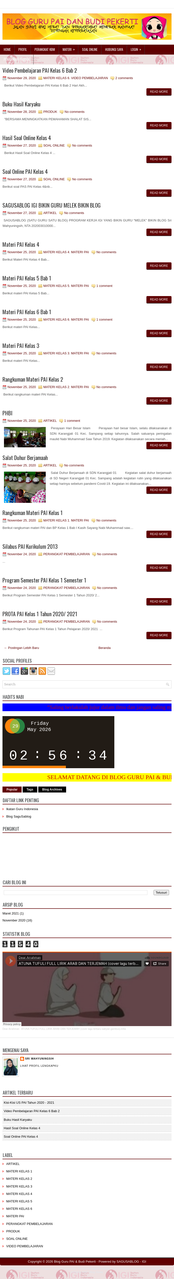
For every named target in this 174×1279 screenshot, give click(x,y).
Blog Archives (52, 789)
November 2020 (14, 920)
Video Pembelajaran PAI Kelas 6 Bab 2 (39, 70)
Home (7, 49)
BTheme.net (126, 1268)
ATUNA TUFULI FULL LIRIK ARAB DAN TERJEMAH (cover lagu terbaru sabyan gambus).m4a (73, 1029)
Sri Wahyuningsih (39, 1058)
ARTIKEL (50, 213)
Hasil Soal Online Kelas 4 (26, 137)
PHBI (7, 413)
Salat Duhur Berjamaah (25, 457)
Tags (30, 789)
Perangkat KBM (45, 49)
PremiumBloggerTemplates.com (97, 1268)
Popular (12, 789)
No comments (75, 112)
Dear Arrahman (10, 1029)
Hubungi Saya (114, 49)
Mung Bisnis (158, 1268)
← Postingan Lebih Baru (21, 648)
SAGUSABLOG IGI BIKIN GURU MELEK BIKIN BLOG (51, 205)
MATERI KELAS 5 (56, 286)
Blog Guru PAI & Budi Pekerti (75, 1261)
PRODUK (50, 112)
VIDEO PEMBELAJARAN (89, 78)
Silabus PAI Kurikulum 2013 (30, 546)
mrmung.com (79, 1272)
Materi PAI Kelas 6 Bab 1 (26, 311)
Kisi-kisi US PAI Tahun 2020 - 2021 (29, 1102)
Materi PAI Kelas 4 (20, 244)
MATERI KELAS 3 (56, 353)
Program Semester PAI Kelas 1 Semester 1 (44, 580)
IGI (144, 1261)
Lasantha (70, 1268)
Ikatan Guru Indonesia (22, 809)
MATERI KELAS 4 (56, 252)
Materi (70, 48)
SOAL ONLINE (54, 145)
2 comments (124, 78)
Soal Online (89, 49)
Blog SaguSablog (18, 816)
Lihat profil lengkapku (39, 1066)
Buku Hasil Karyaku (21, 104)
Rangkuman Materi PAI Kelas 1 (32, 512)
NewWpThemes (29, 1268)
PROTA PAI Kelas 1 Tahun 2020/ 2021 (39, 613)
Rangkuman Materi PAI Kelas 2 (32, 379)
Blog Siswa (96, 1272)
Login (137, 48)
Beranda (104, 648)
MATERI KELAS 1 (56, 520)
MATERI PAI (80, 252)
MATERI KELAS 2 (56, 387)
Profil (22, 49)
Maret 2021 (10, 913)
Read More (159, 91)
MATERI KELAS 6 (56, 78)
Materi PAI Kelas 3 (20, 345)
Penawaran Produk (17, 59)
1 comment (104, 286)
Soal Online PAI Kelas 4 (25, 171)
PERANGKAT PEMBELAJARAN (66, 554)
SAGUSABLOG (128, 1261)
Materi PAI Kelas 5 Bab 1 (26, 278)
